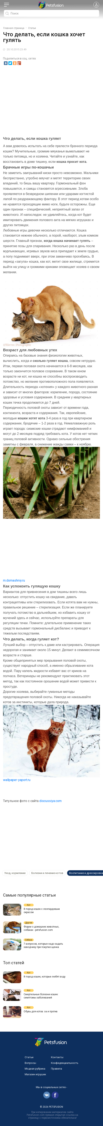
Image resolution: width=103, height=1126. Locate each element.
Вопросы (30, 1062)
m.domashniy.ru (14, 580)
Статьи (29, 1057)
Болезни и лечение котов (47, 873)
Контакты (57, 1057)
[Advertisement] (51, 99)
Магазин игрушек (35, 1074)
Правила (56, 1068)
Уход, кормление (14, 873)
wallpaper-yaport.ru (16, 780)
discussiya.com (50, 801)
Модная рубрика (35, 1068)
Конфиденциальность (64, 1062)
